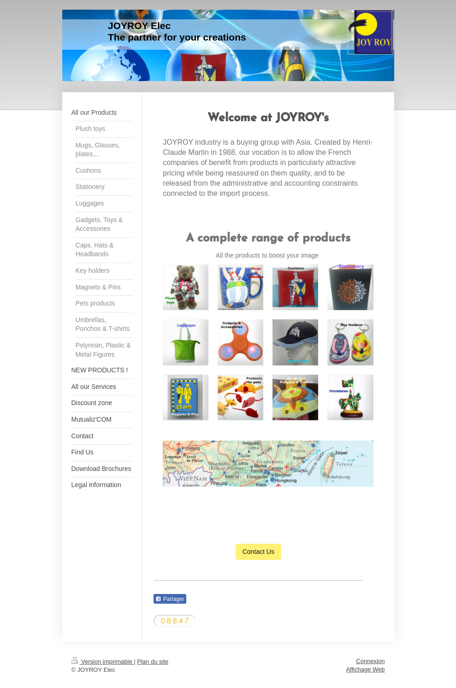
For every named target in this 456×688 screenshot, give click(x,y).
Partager (169, 599)
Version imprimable (102, 661)
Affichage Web (365, 669)
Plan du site (152, 661)
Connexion (370, 661)
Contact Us (258, 551)
